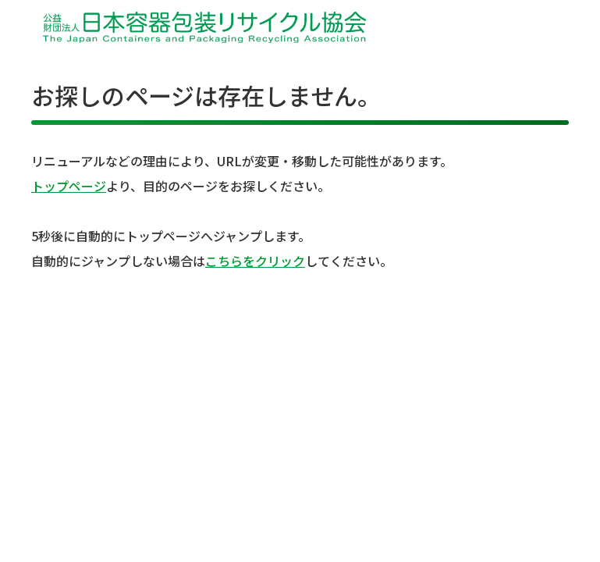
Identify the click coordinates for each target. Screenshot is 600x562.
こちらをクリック (255, 260)
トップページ (68, 185)
